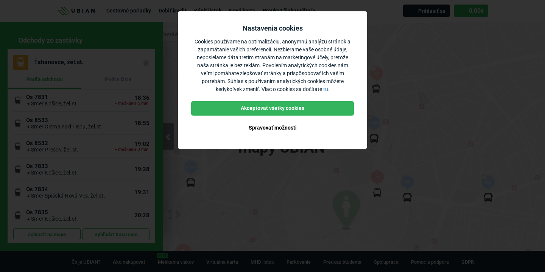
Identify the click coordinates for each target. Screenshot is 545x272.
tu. (326, 89)
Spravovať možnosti (273, 128)
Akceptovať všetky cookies (272, 108)
